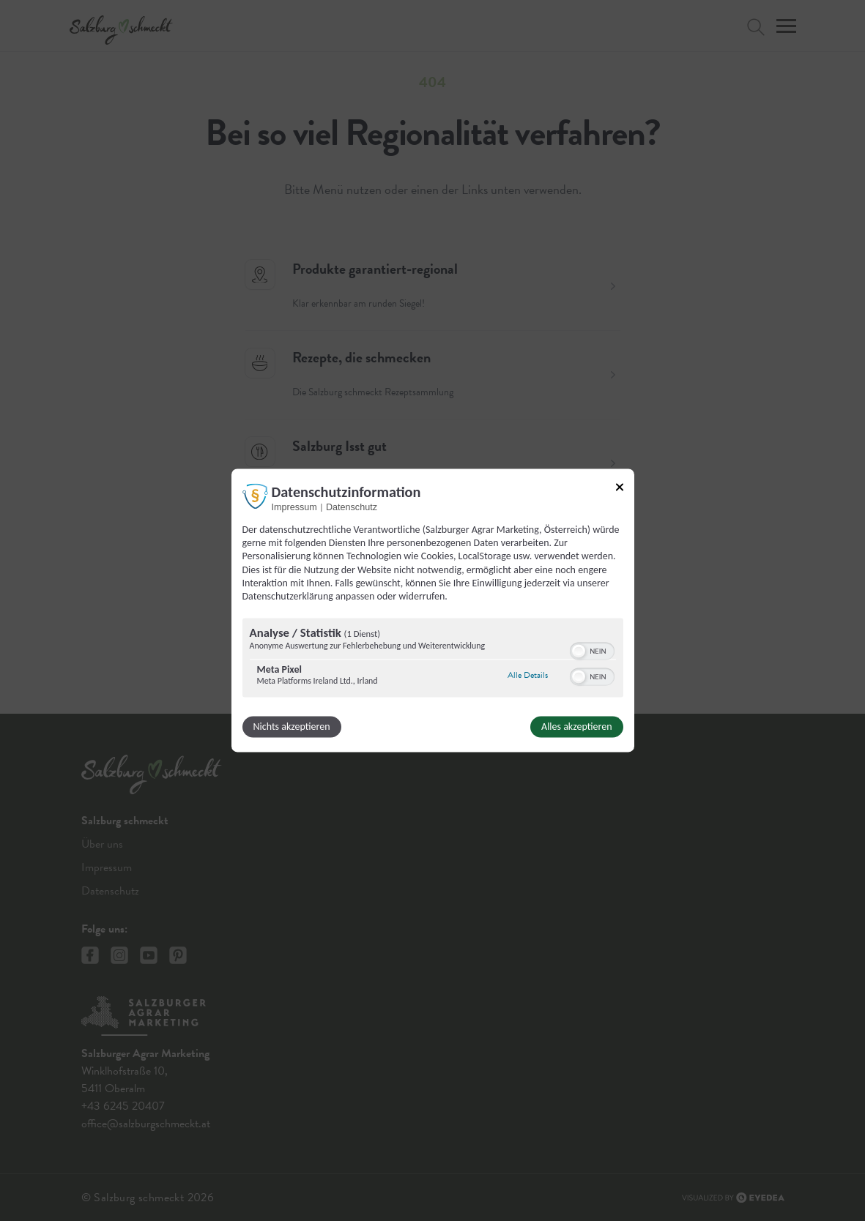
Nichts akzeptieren (291, 727)
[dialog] (432, 610)
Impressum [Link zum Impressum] (294, 507)
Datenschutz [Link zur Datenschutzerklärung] (351, 507)
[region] (432, 660)
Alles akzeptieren (576, 727)
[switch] (592, 650)
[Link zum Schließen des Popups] (619, 486)
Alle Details (528, 675)
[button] (578, 651)
